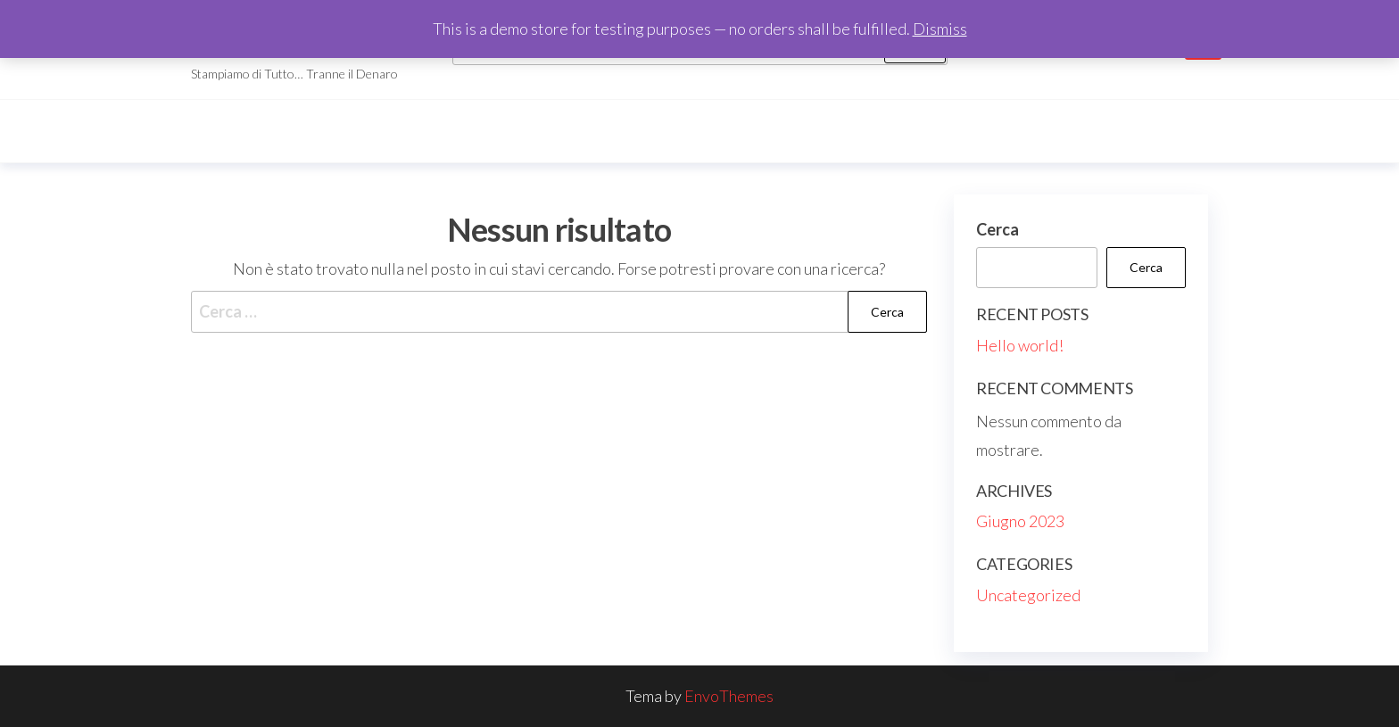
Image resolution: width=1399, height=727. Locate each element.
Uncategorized (1028, 595)
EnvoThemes (729, 696)
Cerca (997, 229)
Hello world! (1020, 345)
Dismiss (940, 28)
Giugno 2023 (1020, 521)
